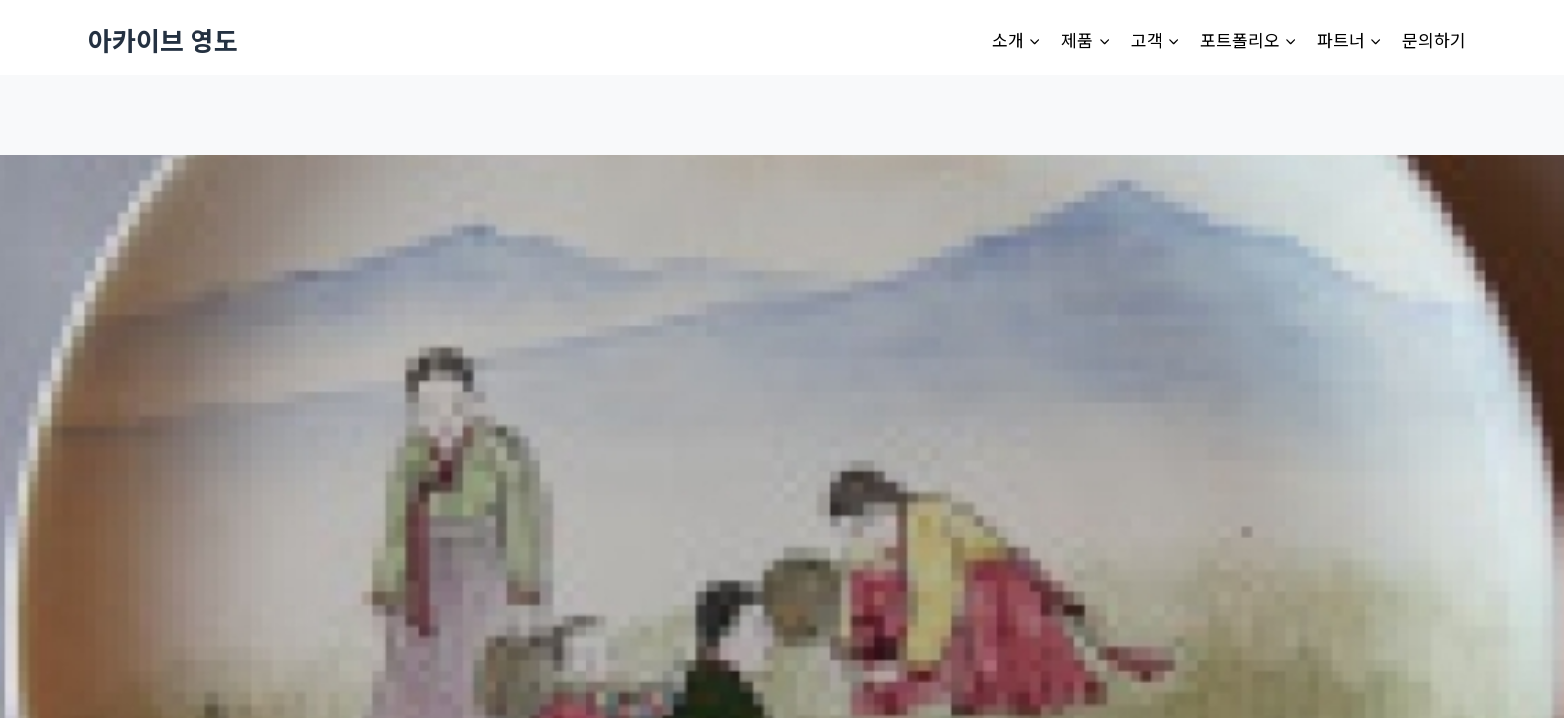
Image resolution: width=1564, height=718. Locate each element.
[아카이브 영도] (163, 39)
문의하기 (1434, 39)
